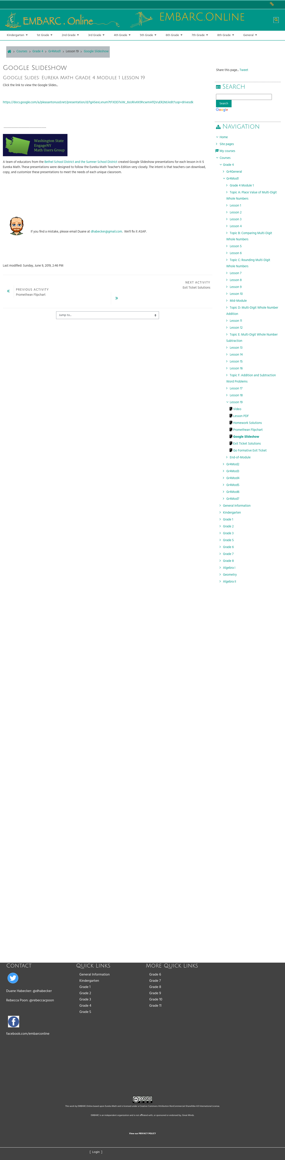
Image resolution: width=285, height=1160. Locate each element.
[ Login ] (96, 1152)
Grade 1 (85, 987)
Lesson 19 (72, 51)
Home (226, 137)
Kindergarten (89, 981)
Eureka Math (111, 1106)
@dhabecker (42, 991)
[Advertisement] (248, 701)
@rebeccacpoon (41, 1000)
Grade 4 (85, 1006)
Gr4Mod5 (235, 485)
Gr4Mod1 (235, 178)
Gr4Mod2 (235, 464)
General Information (94, 975)
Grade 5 (85, 1012)
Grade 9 (155, 993)
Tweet (246, 70)
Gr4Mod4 (235, 478)
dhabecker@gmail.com (106, 231)
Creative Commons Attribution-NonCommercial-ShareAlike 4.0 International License (179, 1106)
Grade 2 (85, 993)
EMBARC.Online (85, 1106)
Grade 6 (155, 975)
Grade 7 (155, 981)
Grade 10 (155, 999)
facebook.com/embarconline (27, 1034)
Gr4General (236, 171)
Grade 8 (155, 987)
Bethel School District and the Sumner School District (81, 162)
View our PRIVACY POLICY (142, 1133)
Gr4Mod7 (235, 499)
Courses (227, 158)
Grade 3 (85, 999)
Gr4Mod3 (235, 471)
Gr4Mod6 (235, 492)
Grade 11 (155, 1006)
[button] (276, 20)
